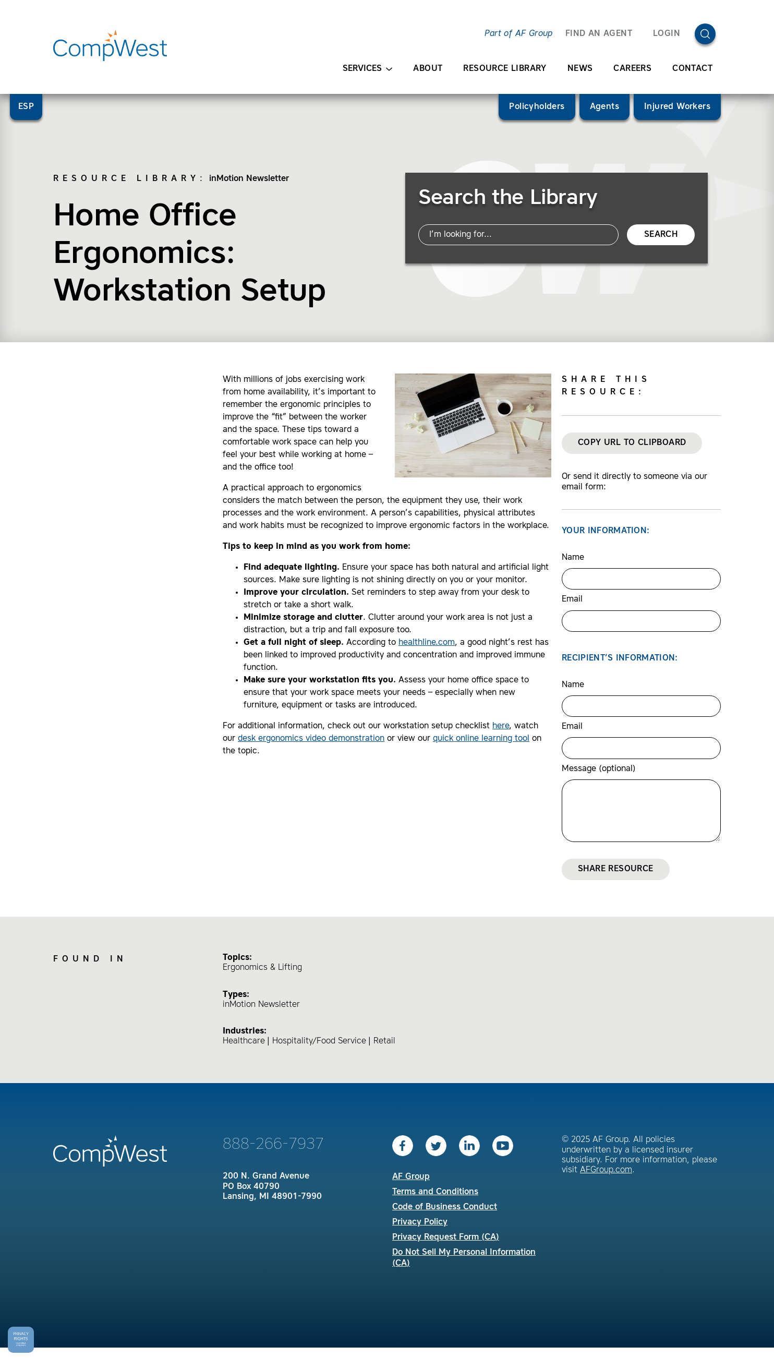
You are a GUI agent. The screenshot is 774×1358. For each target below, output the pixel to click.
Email (572, 599)
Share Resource (616, 869)
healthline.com (426, 643)
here (500, 726)
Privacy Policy (420, 1222)
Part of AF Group (518, 34)
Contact (692, 69)
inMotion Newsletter (249, 179)
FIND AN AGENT (598, 34)
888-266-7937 (273, 1144)
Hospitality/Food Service (319, 1041)
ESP (26, 107)
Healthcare (244, 1041)
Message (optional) (599, 769)
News (580, 69)
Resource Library (504, 69)
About (427, 69)
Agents (604, 107)
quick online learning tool (481, 739)
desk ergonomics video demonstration (311, 739)
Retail (384, 1041)
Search (661, 235)
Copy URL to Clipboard (632, 443)
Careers (632, 69)
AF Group (411, 1177)
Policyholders (536, 107)
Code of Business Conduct (444, 1207)
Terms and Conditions (435, 1192)
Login (666, 34)
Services (367, 69)
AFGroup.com (606, 1170)
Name (573, 558)
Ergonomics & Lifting (262, 968)
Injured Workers (677, 107)
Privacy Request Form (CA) (445, 1237)
